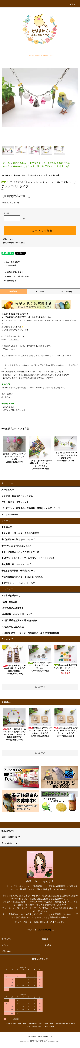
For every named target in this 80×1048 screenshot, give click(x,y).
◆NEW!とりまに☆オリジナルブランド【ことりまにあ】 (41, 166)
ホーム (6, 163)
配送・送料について (35, 1023)
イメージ (40, 291)
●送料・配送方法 (9, 602)
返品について (8, 239)
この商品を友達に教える (11, 272)
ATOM (52, 1026)
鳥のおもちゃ (19, 163)
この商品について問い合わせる (14, 276)
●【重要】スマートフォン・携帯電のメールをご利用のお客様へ (31, 633)
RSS (46, 1026)
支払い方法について (19, 1023)
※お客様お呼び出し (10, 595)
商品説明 (13, 291)
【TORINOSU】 (44, 930)
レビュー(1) (66, 291)
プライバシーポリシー (33, 1026)
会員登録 (44, 939)
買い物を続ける (8, 281)
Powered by (40, 1041)
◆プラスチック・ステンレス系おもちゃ (50, 163)
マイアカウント (7, 939)
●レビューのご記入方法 (12, 627)
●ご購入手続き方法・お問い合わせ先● (19, 620)
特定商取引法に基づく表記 (13, 243)
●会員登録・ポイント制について (16, 614)
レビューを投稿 (8, 265)
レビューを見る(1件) (10, 262)
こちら (15, 340)
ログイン (4, 945)
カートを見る (46, 945)
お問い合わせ (6, 951)
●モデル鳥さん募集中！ (12, 608)
